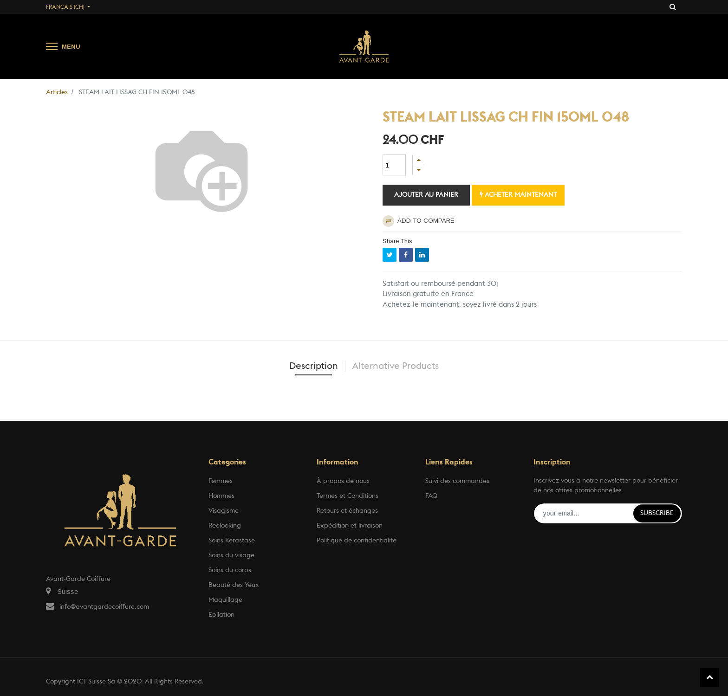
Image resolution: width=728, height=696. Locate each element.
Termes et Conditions (347, 496)
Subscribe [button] (657, 513)
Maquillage (225, 600)
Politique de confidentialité (356, 540)
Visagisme (223, 511)
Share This (397, 241)
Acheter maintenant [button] (518, 194)
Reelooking (224, 525)
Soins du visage (231, 555)
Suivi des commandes (457, 481)
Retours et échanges (347, 511)
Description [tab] (313, 366)
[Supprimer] (418, 170)
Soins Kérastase (231, 540)
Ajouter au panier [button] (426, 195)
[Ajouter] (418, 160)
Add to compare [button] (418, 221)
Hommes (221, 496)
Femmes (220, 481)
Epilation (221, 615)
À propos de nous (343, 481)
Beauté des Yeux (233, 585)
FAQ (431, 496)
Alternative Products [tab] (395, 366)
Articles (57, 92)
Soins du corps (229, 570)
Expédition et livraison (350, 525)
